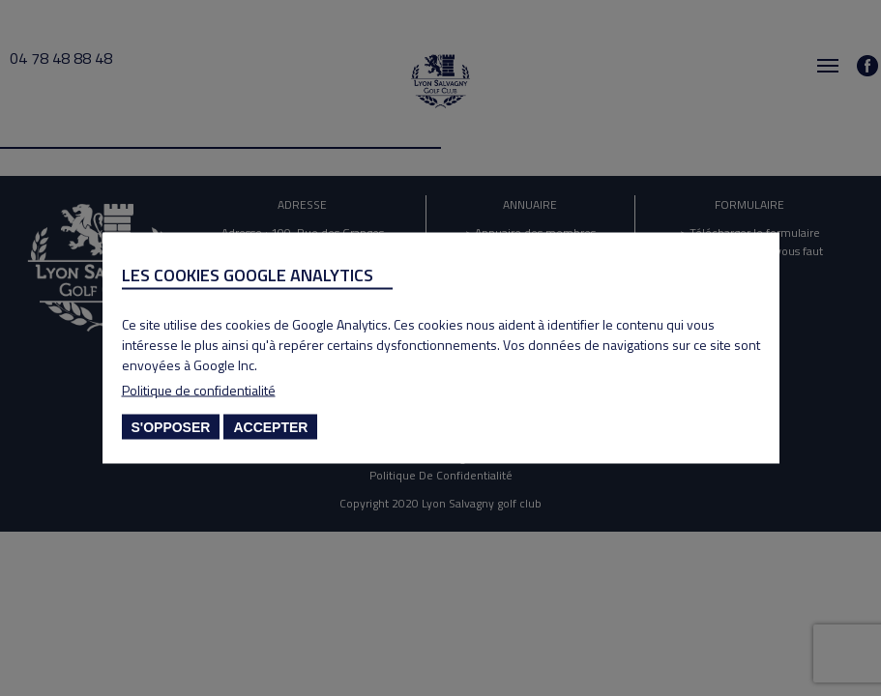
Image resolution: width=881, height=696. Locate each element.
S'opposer (171, 427)
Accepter (270, 427)
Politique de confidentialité (199, 390)
